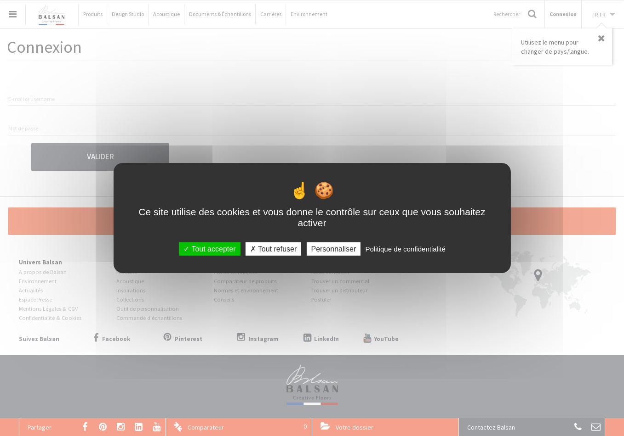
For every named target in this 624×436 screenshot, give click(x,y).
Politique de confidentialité (405, 249)
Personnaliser (333, 249)
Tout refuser (273, 249)
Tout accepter (209, 249)
